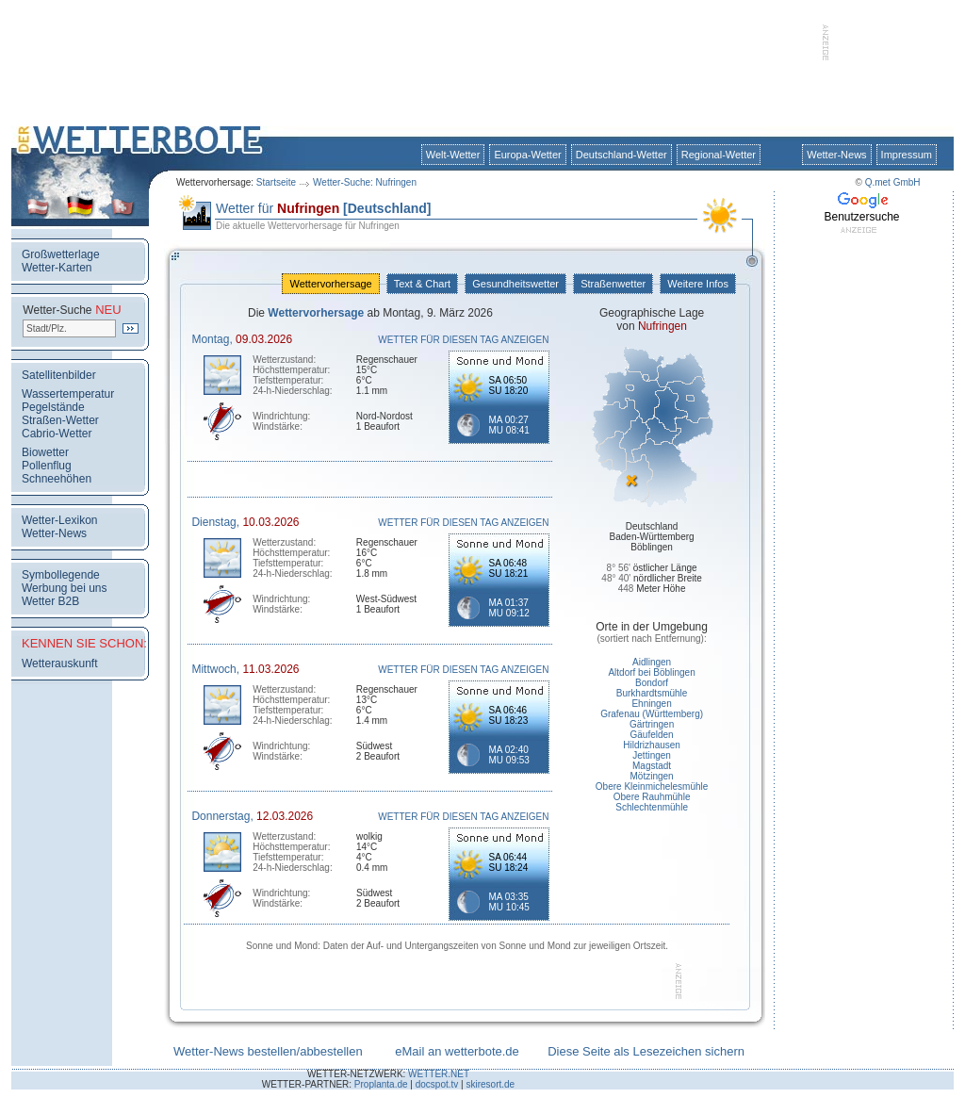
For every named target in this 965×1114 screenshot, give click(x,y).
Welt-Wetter (453, 154)
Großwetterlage (61, 254)
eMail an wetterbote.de (457, 1051)
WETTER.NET (438, 1074)
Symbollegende (61, 575)
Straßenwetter (613, 283)
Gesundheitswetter (515, 283)
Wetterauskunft (59, 663)
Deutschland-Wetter (621, 154)
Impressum (906, 154)
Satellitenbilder (59, 375)
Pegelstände (53, 407)
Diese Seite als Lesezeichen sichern (646, 1051)
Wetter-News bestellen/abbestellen (268, 1051)
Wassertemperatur (68, 394)
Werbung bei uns (64, 588)
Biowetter (45, 452)
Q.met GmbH (893, 182)
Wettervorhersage (330, 283)
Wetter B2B (50, 601)
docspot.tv (437, 1084)
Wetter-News (836, 154)
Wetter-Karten (56, 267)
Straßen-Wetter (60, 420)
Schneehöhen (56, 478)
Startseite (276, 182)
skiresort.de (490, 1084)
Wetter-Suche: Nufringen (365, 182)
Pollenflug (47, 465)
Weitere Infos (697, 283)
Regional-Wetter (718, 154)
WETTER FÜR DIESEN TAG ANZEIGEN (463, 340)
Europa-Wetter (527, 154)
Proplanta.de (381, 1084)
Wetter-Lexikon (59, 520)
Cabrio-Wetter (56, 433)
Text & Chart (422, 283)
